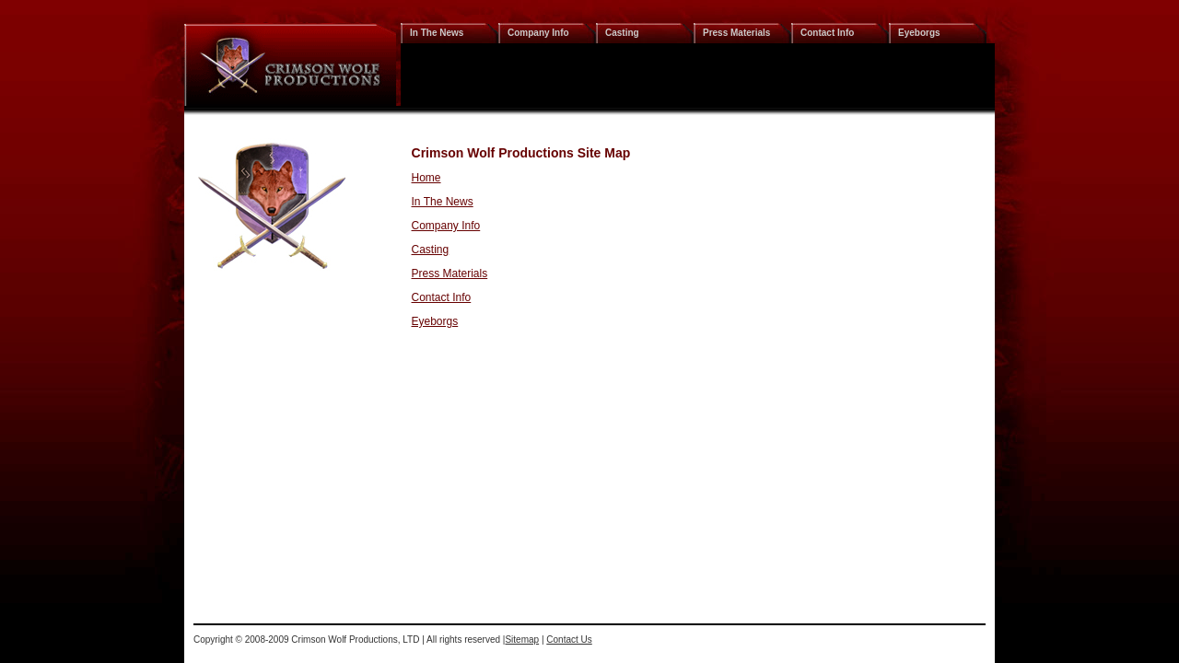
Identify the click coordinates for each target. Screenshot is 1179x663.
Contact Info (827, 33)
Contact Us (568, 639)
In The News (436, 33)
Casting (622, 33)
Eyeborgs (919, 33)
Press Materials (736, 33)
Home (426, 177)
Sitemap (522, 639)
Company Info (538, 33)
